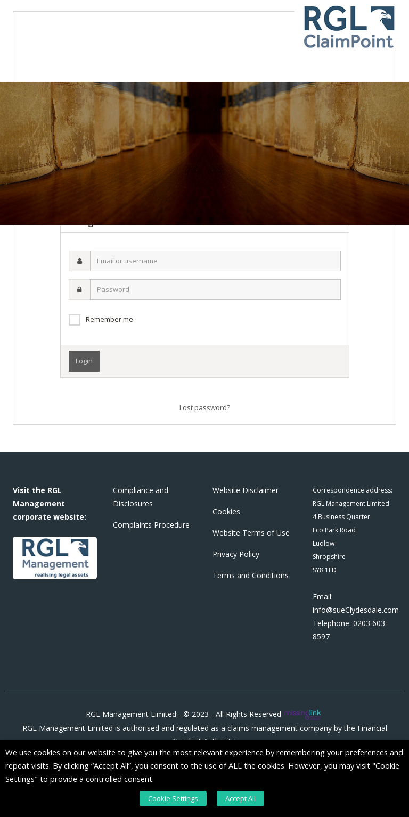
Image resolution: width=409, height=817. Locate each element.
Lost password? (204, 407)
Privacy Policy (235, 554)
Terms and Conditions (250, 575)
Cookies (226, 511)
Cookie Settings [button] (173, 798)
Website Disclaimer (245, 490)
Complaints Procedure (151, 525)
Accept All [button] (240, 798)
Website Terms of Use (251, 533)
